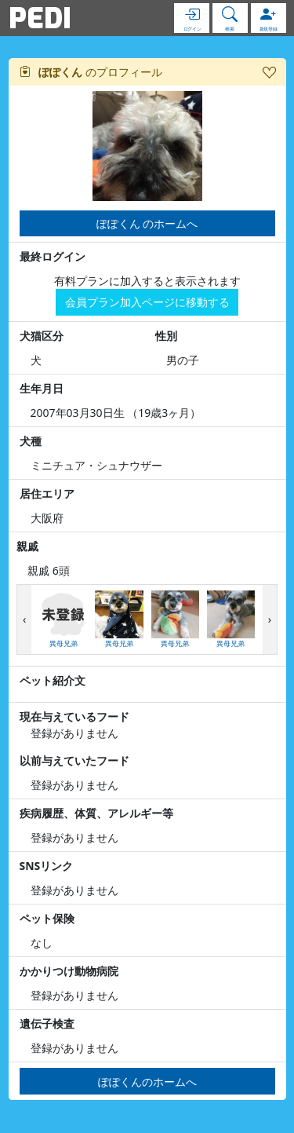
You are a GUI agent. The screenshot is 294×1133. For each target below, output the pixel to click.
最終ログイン (52, 256)
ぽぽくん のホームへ (147, 223)
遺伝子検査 (47, 1023)
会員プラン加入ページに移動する (147, 301)
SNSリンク (47, 865)
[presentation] (24, 620)
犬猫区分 (42, 335)
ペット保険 (47, 918)
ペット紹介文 (52, 680)
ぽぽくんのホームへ (147, 1081)
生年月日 (42, 388)
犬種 (31, 440)
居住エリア (47, 493)
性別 (166, 335)
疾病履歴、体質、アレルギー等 (96, 813)
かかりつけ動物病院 (69, 970)
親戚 (27, 546)
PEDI (40, 18)
